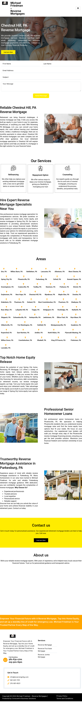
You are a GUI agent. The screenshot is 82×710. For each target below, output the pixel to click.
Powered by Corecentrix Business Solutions (19, 707)
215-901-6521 (15, 698)
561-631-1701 (15, 695)
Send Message (41, 96)
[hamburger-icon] (78, 8)
